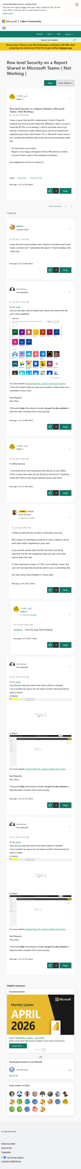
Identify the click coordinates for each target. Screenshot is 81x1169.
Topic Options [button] (64, 83)
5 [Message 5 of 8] (19, 583)
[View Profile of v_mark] (19, 95)
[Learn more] (18, 1045)
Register (39, 34)
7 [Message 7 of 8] (17, 420)
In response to (26, 518)
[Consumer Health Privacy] (40, 1161)
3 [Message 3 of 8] (17, 798)
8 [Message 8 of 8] (17, 263)
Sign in (50, 34)
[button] (50, 83)
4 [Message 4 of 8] (17, 486)
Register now (66, 47)
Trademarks (6, 1152)
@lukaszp (18, 629)
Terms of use (6, 1148)
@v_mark (16, 307)
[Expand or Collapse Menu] (4, 28)
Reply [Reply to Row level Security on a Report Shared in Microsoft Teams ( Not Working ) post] (65, 191)
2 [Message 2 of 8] (17, 959)
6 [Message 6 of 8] (21, 638)
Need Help (22, 178)
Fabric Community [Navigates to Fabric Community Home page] (30, 21)
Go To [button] (67, 34)
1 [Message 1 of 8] (17, 184)
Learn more (8, 13)
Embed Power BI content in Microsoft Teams (45, 383)
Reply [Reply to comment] (65, 270)
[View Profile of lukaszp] (30, 511)
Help (59, 34)
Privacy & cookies (8, 1143)
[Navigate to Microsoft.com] (9, 21)
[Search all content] (58, 40)
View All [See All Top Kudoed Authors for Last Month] (13, 1075)
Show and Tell (36, 178)
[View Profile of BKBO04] (19, 226)
